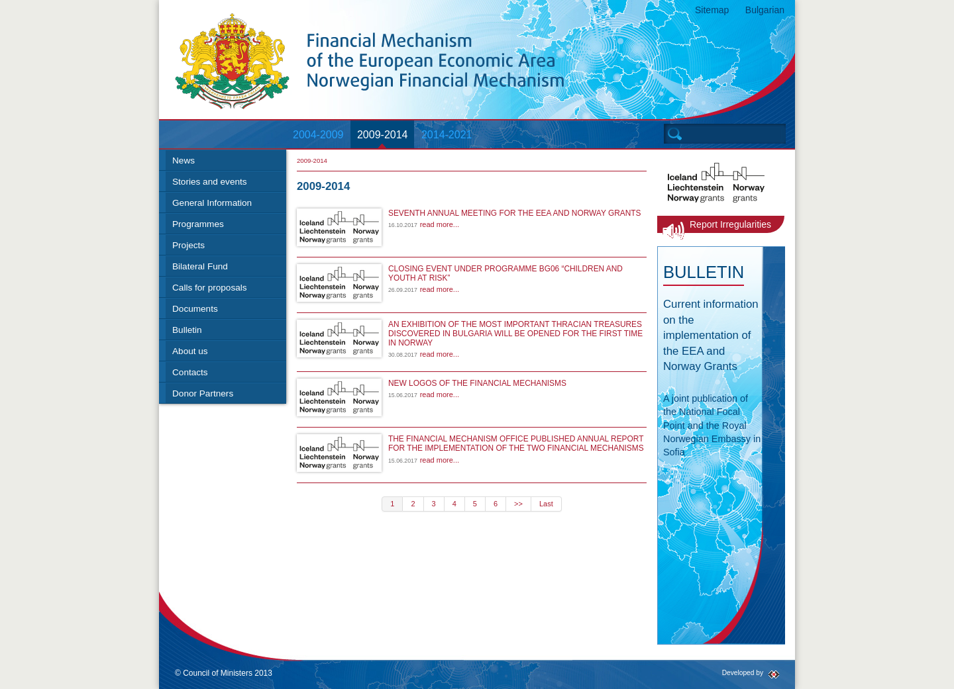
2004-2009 (318, 134)
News (183, 160)
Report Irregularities (730, 224)
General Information (212, 203)
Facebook (647, 675)
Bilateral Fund (200, 266)
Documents (195, 309)
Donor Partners (202, 393)
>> (518, 504)
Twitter (668, 675)
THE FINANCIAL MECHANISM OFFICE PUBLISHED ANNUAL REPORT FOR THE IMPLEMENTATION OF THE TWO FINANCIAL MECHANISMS (516, 443)
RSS (689, 675)
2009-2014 (382, 134)
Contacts (190, 372)
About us (190, 351)
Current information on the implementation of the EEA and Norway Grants (711, 335)
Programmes (198, 224)
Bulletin (187, 330)
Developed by (742, 672)
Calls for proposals (209, 288)
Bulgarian (764, 10)
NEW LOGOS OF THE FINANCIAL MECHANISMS (477, 383)
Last (546, 504)
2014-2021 (446, 134)
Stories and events (209, 182)
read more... (439, 224)
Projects (188, 245)
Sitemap (712, 10)
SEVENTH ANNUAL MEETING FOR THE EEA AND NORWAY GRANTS (514, 213)
